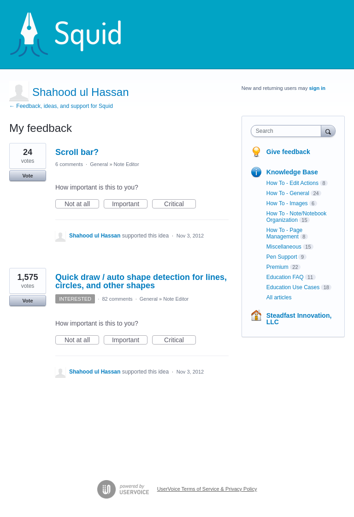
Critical (180, 204)
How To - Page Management (284, 233)
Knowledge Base (292, 172)
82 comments (117, 299)
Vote (27, 175)
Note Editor (126, 164)
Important (130, 204)
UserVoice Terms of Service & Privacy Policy (207, 489)
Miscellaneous (283, 247)
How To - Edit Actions (292, 183)
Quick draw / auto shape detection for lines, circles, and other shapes (141, 281)
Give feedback (288, 151)
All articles (279, 297)
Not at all (82, 204)
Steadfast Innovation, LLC (299, 319)
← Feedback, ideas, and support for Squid (61, 106)
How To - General (287, 193)
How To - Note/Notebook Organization (296, 216)
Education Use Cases (292, 287)
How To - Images (287, 203)
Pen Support (281, 257)
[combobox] (288, 131)
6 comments (69, 164)
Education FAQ (285, 277)
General (99, 164)
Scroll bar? (77, 152)
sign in (317, 88)
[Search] (328, 131)
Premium (277, 267)
